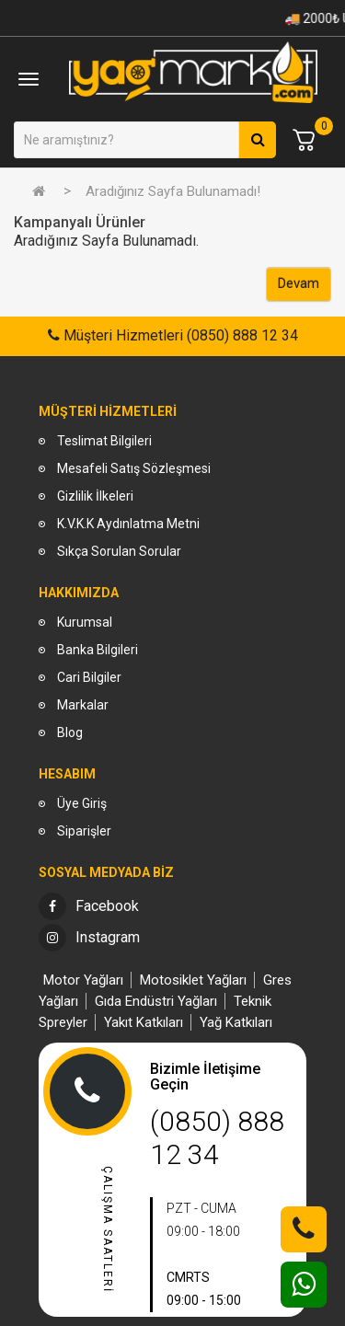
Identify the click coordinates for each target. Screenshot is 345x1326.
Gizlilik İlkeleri (95, 496)
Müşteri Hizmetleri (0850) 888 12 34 (179, 335)
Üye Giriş (82, 803)
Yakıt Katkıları (143, 1022)
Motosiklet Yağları (193, 980)
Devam (298, 283)
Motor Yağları (83, 980)
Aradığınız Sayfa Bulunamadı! (173, 191)
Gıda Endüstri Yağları (156, 1001)
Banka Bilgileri (97, 649)
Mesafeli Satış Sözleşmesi (134, 468)
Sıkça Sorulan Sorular (119, 551)
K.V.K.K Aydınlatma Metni (128, 523)
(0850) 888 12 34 (217, 1137)
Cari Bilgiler (89, 677)
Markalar (83, 705)
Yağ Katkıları (236, 1022)
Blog (70, 732)
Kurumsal (84, 622)
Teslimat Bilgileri (104, 440)
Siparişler (84, 831)
